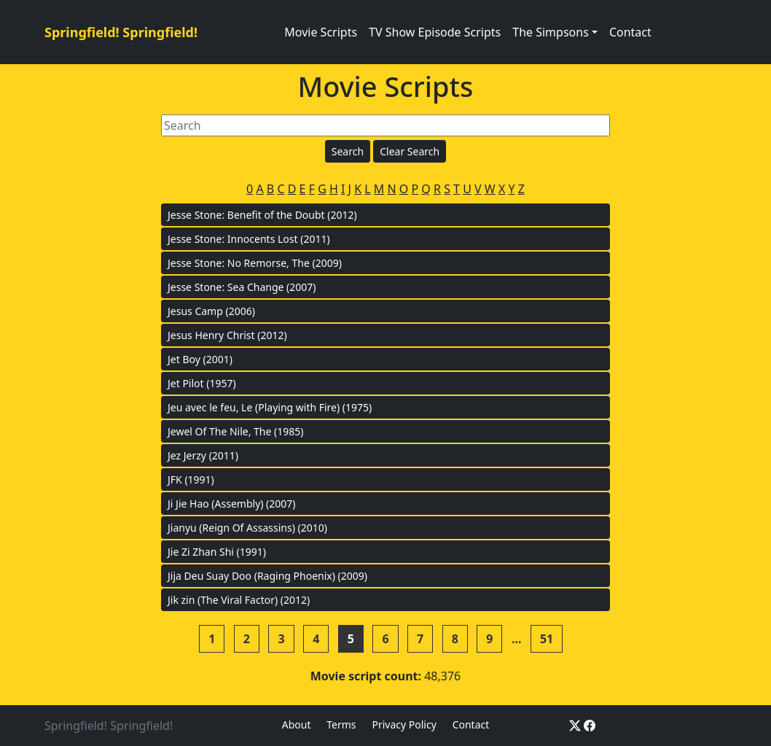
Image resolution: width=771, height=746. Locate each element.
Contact (630, 32)
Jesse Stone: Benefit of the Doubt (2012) (262, 215)
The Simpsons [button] (550, 32)
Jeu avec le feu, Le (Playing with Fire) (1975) (270, 407)
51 (546, 639)
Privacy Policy (404, 724)
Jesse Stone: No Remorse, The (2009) (255, 263)
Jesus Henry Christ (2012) (227, 335)
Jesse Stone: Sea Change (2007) (242, 287)
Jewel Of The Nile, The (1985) (236, 431)
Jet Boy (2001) (200, 359)
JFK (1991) (191, 479)
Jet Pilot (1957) (202, 383)
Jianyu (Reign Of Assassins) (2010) (247, 528)
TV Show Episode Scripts (435, 32)
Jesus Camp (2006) (211, 311)
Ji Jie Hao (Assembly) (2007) (232, 503)
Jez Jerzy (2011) (203, 455)
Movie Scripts (320, 32)
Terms (341, 724)
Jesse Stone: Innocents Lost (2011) (249, 239)
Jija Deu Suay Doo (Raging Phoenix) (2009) (267, 576)
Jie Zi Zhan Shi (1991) (217, 552)
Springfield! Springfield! (120, 32)
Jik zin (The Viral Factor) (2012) (239, 600)
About (296, 724)
